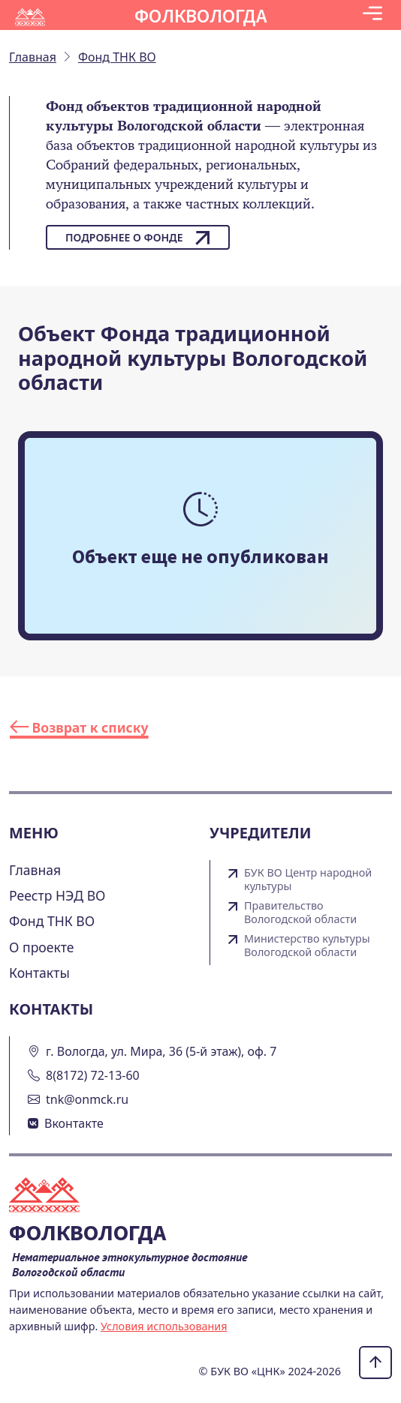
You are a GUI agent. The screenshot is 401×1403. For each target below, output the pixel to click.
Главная (35, 870)
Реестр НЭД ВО (57, 895)
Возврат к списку (79, 727)
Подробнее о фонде (137, 237)
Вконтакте (74, 1123)
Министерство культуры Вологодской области (307, 945)
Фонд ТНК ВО (52, 921)
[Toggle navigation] (372, 15)
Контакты (39, 973)
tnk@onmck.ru (87, 1099)
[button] (372, 15)
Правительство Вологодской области (300, 912)
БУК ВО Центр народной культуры (308, 879)
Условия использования (164, 1326)
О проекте (41, 947)
